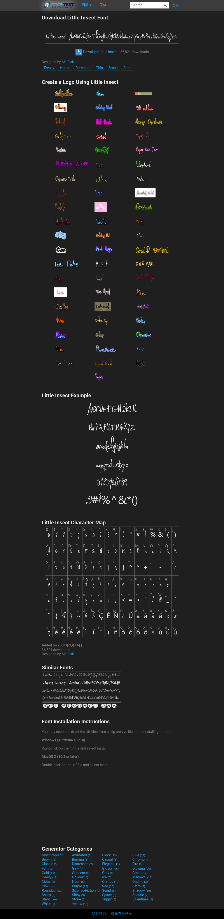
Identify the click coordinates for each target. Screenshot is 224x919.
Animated (81, 855)
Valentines (142, 899)
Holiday (80, 877)
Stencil (49, 899)
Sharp (48, 895)
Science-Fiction (86, 890)
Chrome (141, 859)
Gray (108, 873)
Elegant (111, 864)
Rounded (52, 890)
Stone (78, 899)
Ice (106, 877)
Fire (137, 864)
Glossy (110, 868)
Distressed (83, 864)
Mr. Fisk (68, 62)
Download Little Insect (96, 52)
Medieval (142, 877)
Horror (65, 68)
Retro (138, 886)
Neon (78, 881)
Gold (48, 873)
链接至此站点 (121, 914)
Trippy (109, 899)
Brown (49, 859)
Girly (77, 868)
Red (108, 886)
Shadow (141, 890)
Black (109, 855)
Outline (140, 881)
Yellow (80, 904)
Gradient (80, 873)
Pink (48, 886)
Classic (50, 864)
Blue (138, 855)
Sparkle (140, 895)
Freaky (49, 68)
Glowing (141, 868)
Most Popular (52, 855)
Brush (113, 68)
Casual (109, 859)
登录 (175, 6)
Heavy (49, 877)
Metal (48, 881)
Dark (127, 68)
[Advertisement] (20, 79)
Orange (110, 881)
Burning (80, 859)
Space (109, 895)
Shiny (78, 895)
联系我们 (99, 914)
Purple (80, 886)
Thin (99, 68)
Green (140, 873)
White (48, 904)
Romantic (83, 68)
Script (109, 890)
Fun (48, 868)
